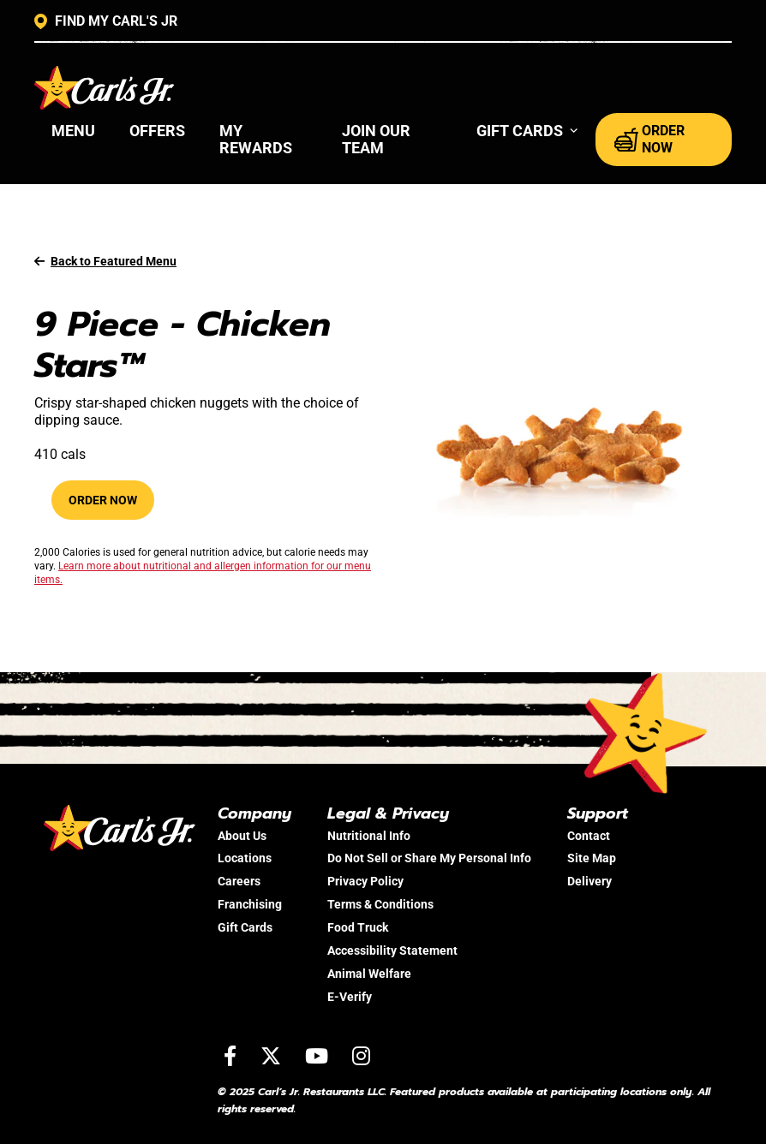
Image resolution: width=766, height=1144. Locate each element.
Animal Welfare (369, 973)
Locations (245, 858)
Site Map (591, 858)
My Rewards (255, 139)
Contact (588, 836)
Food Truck (357, 927)
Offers (157, 131)
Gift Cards (245, 927)
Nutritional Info (368, 836)
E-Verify (349, 997)
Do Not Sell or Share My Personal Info (429, 858)
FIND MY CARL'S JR (105, 21)
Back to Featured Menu (105, 261)
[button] (527, 131)
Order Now (103, 500)
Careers (239, 881)
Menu (73, 131)
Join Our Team (376, 139)
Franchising (250, 904)
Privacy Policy (365, 881)
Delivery (589, 881)
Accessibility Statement (392, 950)
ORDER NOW (649, 139)
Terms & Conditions (380, 904)
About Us (242, 836)
